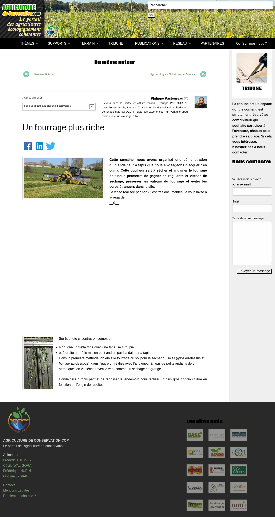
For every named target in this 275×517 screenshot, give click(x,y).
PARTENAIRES (212, 43)
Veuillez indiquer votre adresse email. (246, 181)
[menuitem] (8, 44)
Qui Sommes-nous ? (251, 43)
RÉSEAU (180, 43)
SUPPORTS (57, 43)
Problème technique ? (19, 496)
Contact (9, 485)
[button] (59, 106)
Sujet (235, 201)
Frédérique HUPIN (17, 471)
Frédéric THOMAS (17, 460)
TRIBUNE (115, 43)
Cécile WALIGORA (17, 465)
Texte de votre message (248, 218)
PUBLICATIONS (147, 43)
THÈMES (27, 43)
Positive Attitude (43, 74)
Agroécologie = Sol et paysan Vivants (172, 74)
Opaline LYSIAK (15, 476)
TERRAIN (87, 43)
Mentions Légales (16, 490)
